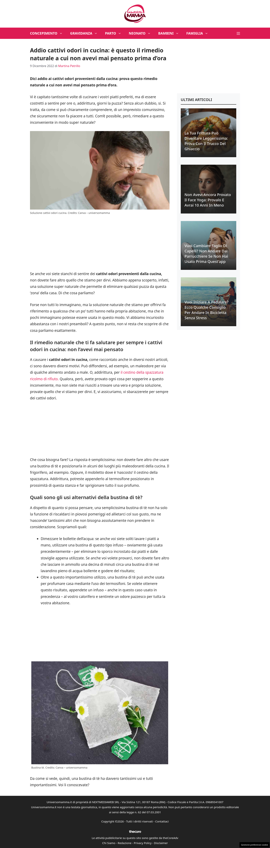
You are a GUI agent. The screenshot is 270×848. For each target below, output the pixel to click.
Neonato (141, 33)
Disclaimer (161, 843)
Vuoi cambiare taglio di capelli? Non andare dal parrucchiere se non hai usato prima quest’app (206, 253)
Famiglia (199, 33)
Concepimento (48, 33)
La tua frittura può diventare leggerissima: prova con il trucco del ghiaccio (206, 141)
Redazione (124, 843)
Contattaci (162, 821)
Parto (115, 33)
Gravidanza (85, 33)
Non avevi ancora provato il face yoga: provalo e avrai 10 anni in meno (207, 200)
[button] (238, 33)
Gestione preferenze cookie (254, 844)
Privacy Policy (143, 843)
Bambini (170, 33)
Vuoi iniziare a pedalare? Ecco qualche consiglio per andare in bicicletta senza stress (206, 310)
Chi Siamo (108, 843)
